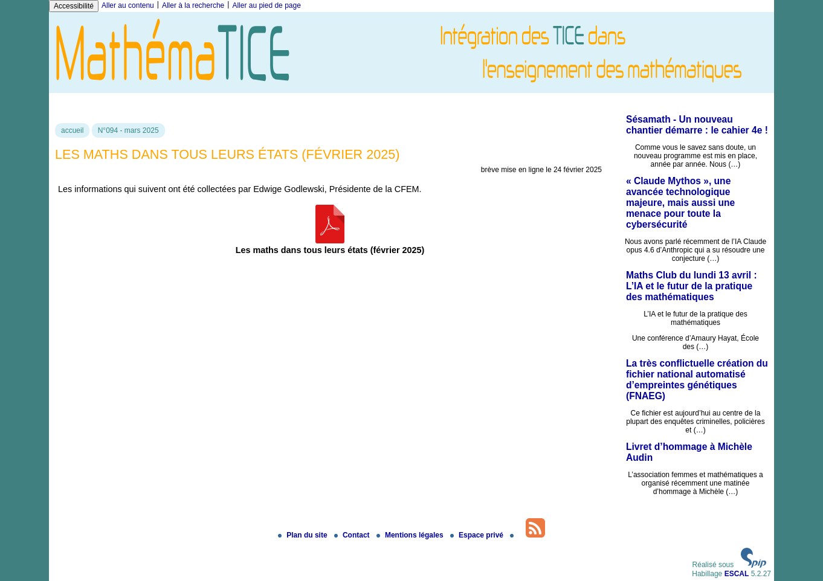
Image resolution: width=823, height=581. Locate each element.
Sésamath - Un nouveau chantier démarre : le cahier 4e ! (697, 124)
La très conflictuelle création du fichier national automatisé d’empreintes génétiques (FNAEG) (697, 379)
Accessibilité (74, 6)
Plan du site (303, 535)
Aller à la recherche (193, 5)
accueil (72, 130)
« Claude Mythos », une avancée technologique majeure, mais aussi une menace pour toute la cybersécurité (680, 203)
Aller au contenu (128, 5)
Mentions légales (410, 535)
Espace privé (477, 535)
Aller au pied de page (266, 5)
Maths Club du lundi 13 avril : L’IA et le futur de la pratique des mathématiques (691, 286)
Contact (353, 535)
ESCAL (737, 574)
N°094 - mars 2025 (128, 130)
